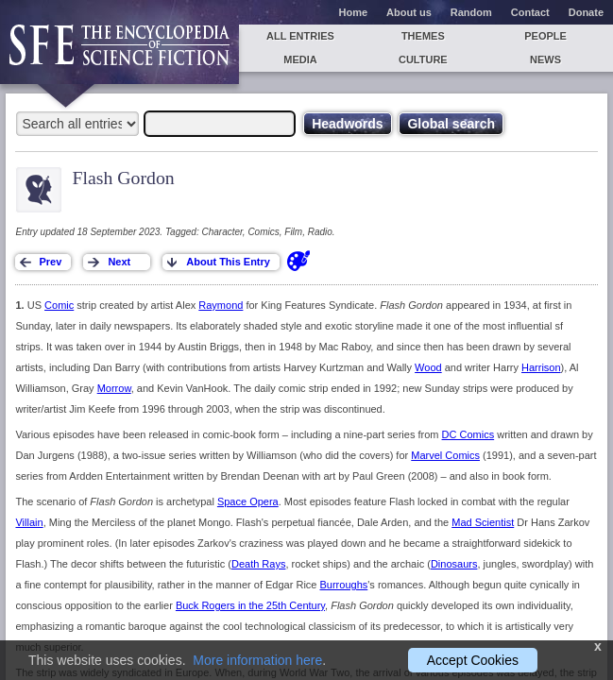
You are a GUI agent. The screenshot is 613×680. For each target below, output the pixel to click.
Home (353, 12)
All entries (300, 36)
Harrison (541, 367)
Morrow (114, 388)
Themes (423, 36)
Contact (530, 12)
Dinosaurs (454, 564)
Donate (586, 12)
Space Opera (248, 501)
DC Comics (468, 434)
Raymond (220, 305)
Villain (29, 522)
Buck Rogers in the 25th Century (250, 605)
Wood (428, 367)
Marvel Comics (445, 455)
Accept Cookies (473, 660)
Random (471, 12)
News (545, 59)
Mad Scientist (482, 522)
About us (409, 12)
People (545, 36)
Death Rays (258, 564)
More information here (257, 660)
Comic (59, 305)
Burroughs (344, 584)
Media (299, 59)
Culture (423, 59)
